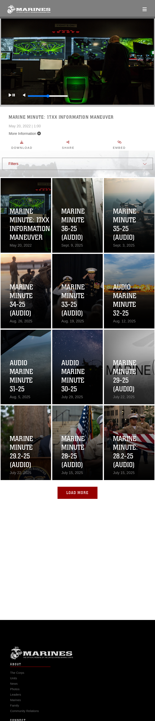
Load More (77, 492)
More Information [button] (37, 134)
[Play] (9, 95)
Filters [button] (13, 164)
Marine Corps (77, 658)
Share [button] (81, 144)
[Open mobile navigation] (144, 9)
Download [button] (34, 144)
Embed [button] (132, 144)
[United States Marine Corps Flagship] (28, 9)
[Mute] (21, 95)
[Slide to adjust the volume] (45, 96)
